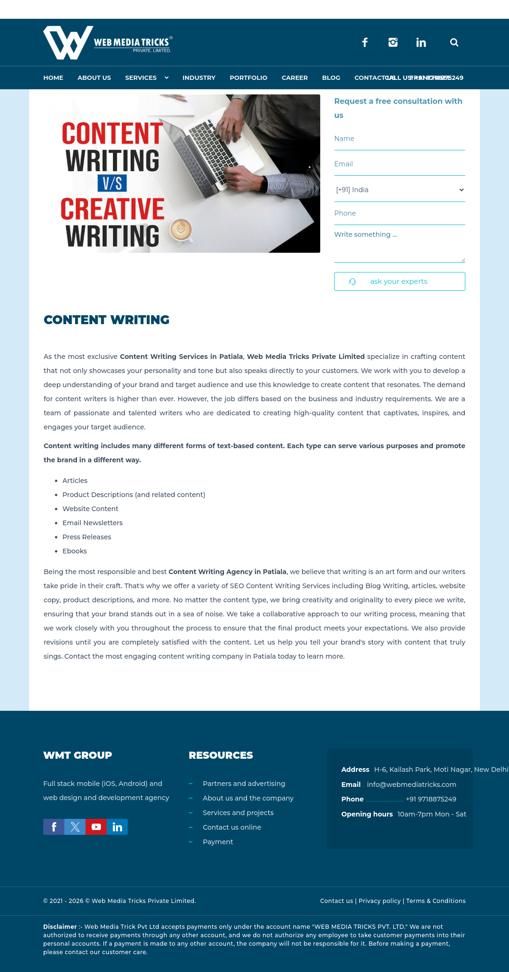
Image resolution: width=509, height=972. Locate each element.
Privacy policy (380, 900)
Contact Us (367, 77)
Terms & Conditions (436, 900)
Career (289, 77)
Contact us (336, 900)
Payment (218, 842)
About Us (92, 77)
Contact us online (232, 827)
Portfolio (244, 77)
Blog (325, 77)
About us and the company (248, 798)
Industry (195, 77)
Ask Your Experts (388, 281)
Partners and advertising (244, 783)
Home (53, 77)
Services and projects (238, 813)
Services (138, 77)
